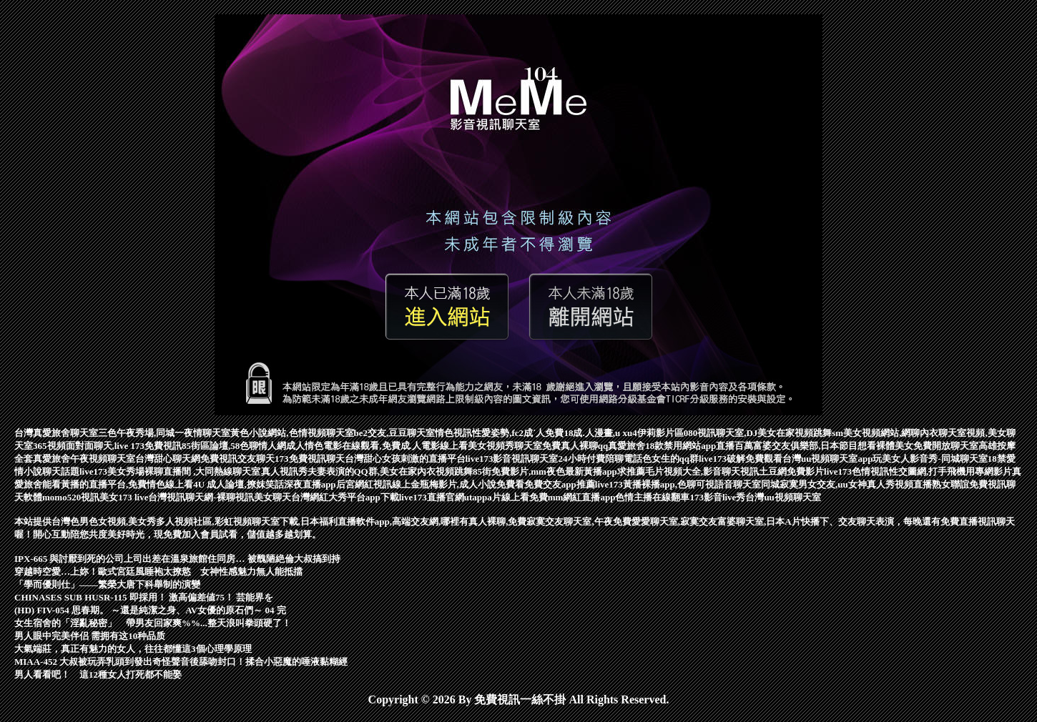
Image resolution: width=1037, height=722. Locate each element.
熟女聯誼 (950, 484)
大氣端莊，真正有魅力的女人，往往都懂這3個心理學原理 (133, 648)
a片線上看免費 (517, 497)
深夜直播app (310, 484)
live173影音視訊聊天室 (512, 458)
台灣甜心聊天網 (167, 458)
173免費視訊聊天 (310, 458)
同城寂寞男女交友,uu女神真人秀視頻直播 (846, 484)
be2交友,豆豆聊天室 (395, 432)
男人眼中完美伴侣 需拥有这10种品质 (89, 635)
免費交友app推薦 (559, 484)
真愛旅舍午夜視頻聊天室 (84, 458)
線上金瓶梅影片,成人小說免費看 (458, 484)
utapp (476, 497)
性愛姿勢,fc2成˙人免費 (518, 432)
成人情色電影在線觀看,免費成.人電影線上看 (377, 445)
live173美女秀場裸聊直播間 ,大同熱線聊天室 (170, 471)
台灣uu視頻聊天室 (782, 497)
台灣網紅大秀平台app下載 (345, 497)
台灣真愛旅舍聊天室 (56, 432)
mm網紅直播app (582, 497)
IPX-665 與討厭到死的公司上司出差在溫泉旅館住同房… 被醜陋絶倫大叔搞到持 (177, 558)
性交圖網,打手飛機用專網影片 (950, 471)
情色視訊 (453, 432)
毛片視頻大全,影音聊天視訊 (702, 471)
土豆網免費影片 (791, 471)
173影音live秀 (717, 497)
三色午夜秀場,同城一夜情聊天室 (164, 432)
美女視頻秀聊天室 (505, 445)
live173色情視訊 (856, 471)
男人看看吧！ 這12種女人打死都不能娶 (98, 674)
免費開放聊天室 (945, 445)
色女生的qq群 (670, 458)
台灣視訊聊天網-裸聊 (191, 497)
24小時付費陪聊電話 (600, 458)
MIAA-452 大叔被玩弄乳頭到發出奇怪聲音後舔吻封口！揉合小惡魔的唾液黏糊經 (181, 661)
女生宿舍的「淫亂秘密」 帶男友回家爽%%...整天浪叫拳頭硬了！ (152, 623)
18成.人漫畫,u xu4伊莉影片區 (623, 432)
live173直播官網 (431, 497)
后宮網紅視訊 (364, 484)
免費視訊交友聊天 (237, 458)
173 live (133, 497)
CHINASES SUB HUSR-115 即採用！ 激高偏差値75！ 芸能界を (143, 597)
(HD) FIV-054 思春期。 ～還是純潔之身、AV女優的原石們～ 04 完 (150, 610)
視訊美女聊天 (263, 497)
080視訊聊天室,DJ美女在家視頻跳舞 (758, 432)
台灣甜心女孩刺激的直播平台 (405, 458)
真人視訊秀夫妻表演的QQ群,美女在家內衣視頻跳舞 (367, 471)
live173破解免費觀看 (740, 458)
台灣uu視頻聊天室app (827, 458)
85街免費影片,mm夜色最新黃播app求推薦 (559, 471)
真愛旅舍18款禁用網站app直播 (671, 445)
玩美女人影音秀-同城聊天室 (930, 458)
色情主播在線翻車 (652, 497)
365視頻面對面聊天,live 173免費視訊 (107, 445)
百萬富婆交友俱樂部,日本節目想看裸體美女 (823, 445)
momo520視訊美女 (80, 497)
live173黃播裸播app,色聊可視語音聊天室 (678, 484)
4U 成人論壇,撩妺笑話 (238, 484)
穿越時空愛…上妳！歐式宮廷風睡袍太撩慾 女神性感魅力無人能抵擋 (158, 571)
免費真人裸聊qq (575, 445)
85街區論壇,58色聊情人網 (234, 445)
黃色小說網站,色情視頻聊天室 (291, 432)
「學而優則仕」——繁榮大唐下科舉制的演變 (107, 584)
